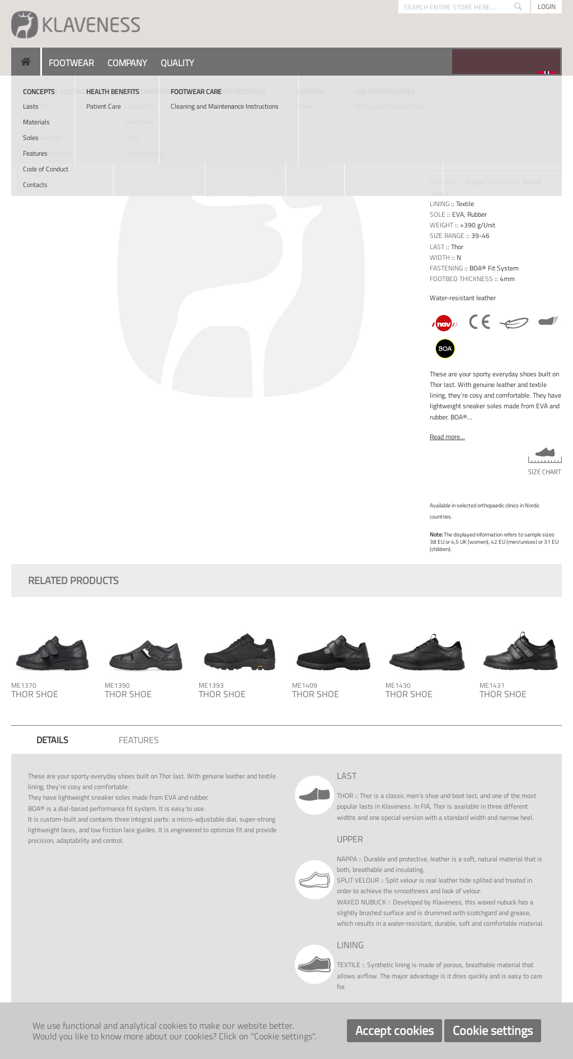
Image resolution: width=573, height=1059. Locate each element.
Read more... (447, 436)
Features (139, 740)
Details (52, 740)
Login (547, 6)
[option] (439, 152)
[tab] (52, 740)
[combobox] (464, 6)
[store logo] (75, 24)
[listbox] (496, 153)
